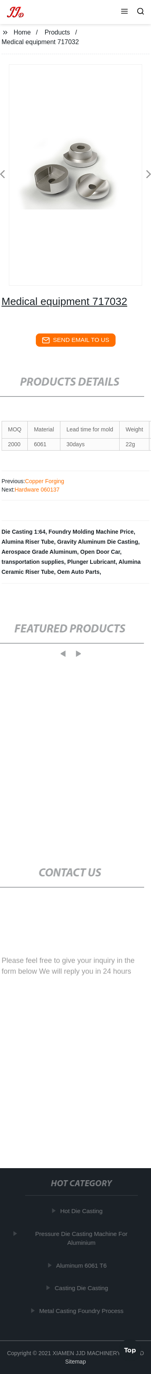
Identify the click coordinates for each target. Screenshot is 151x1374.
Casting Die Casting (82, 1288)
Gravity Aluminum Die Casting (97, 542)
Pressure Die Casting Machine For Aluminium (82, 1238)
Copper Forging (44, 481)
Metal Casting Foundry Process (82, 1310)
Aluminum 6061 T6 (82, 1265)
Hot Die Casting (82, 1210)
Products (57, 32)
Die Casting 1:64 (24, 531)
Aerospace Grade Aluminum (39, 552)
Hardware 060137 (36, 489)
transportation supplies (33, 562)
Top (130, 1349)
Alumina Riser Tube (28, 542)
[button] (124, 12)
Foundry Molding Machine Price (91, 531)
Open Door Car (100, 552)
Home (22, 32)
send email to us (76, 340)
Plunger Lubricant (91, 562)
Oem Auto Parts (78, 572)
